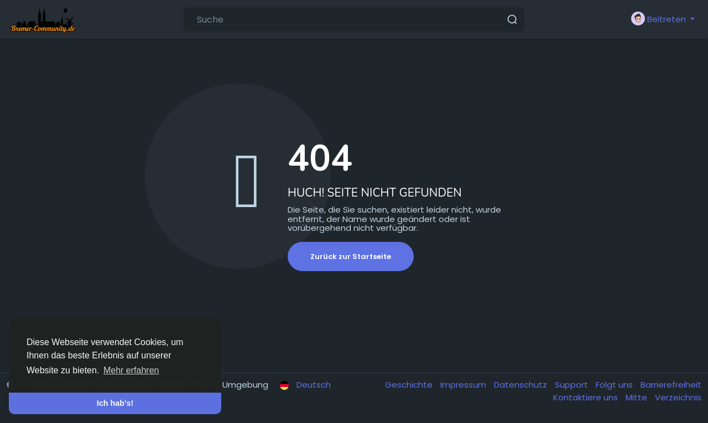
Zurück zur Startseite (350, 256)
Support (572, 384)
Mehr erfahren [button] (131, 370)
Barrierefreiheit (671, 384)
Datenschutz (521, 384)
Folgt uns (615, 384)
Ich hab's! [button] (115, 403)
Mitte (637, 397)
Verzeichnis (678, 397)
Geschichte (410, 384)
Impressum (464, 384)
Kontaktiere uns (586, 397)
